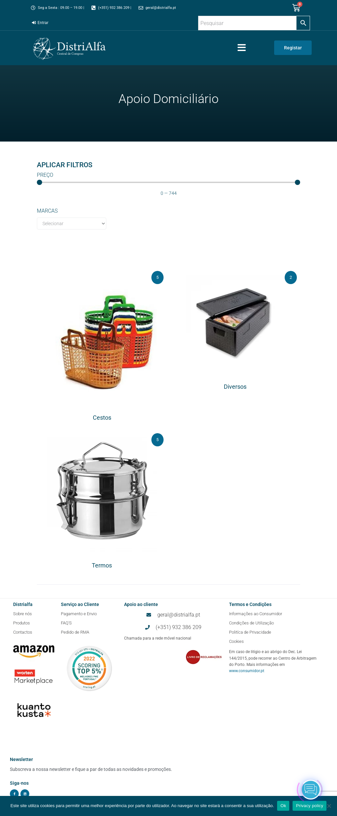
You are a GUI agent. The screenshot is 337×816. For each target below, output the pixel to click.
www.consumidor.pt (246, 671)
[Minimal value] (168, 182)
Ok (283, 805)
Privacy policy (309, 805)
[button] (241, 48)
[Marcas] (71, 223)
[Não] (328, 806)
